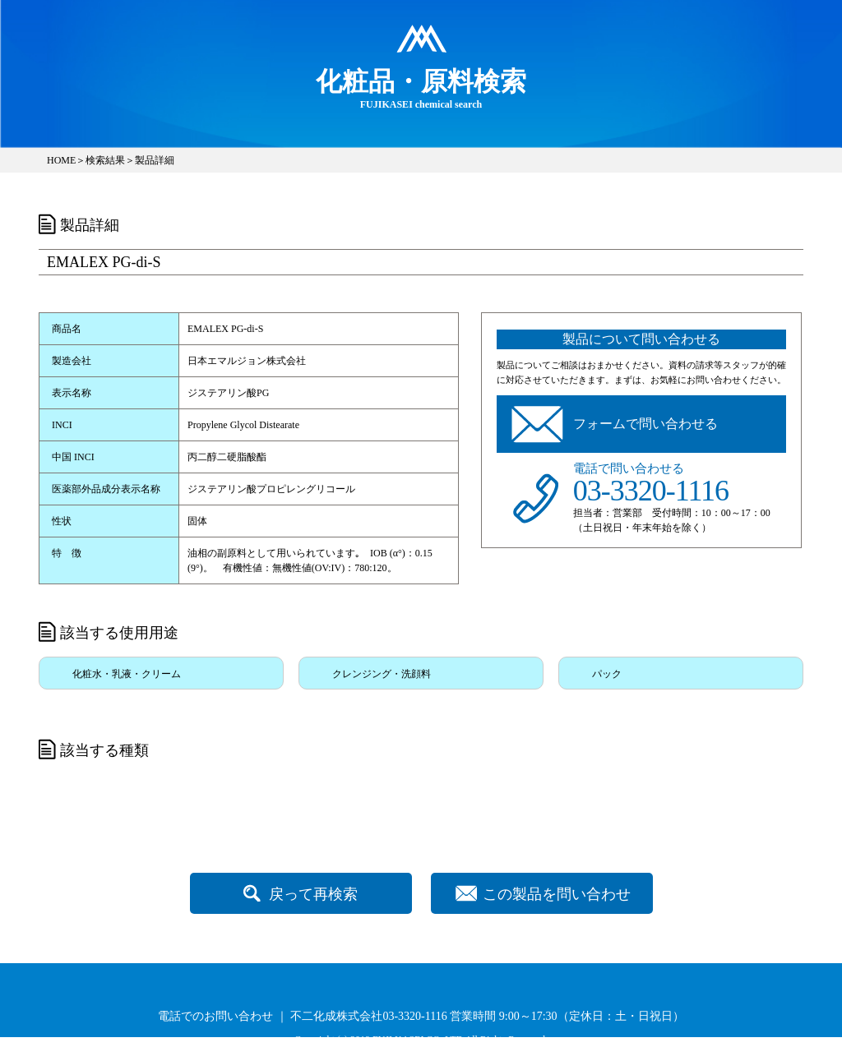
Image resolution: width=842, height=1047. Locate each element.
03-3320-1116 (651, 490)
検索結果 (105, 160)
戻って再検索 (313, 894)
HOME (61, 160)
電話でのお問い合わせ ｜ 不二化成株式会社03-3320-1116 (302, 1016)
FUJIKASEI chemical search (421, 88)
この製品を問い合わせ (557, 894)
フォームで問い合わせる (645, 424)
